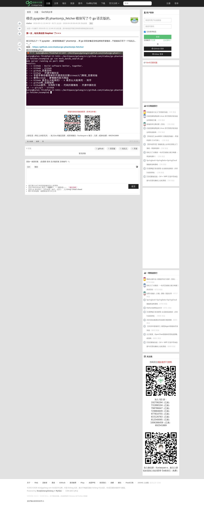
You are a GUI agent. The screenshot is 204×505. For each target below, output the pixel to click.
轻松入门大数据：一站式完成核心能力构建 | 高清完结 (162, 287)
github (99, 149)
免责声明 (92, 483)
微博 (37, 141)
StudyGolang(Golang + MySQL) (49, 491)
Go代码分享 (47, 12)
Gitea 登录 (157, 54)
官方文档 (114, 3)
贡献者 (44, 483)
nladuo (29, 23)
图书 (80, 3)
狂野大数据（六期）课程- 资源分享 (159, 293)
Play (82, 483)
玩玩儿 (123, 149)
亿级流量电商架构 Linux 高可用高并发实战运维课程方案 (162, 118)
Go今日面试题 (151, 63)
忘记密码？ (167, 40)
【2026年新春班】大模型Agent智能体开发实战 (162, 328)
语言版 (111, 149)
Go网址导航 (92, 3)
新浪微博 (73, 483)
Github (62, 483)
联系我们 (103, 483)
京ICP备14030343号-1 (35, 501)
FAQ (36, 483)
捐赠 (112, 483)
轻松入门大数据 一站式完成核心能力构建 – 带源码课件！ (162, 154)
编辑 (28, 167)
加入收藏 (30, 141)
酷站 (119, 483)
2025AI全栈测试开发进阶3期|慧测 (159, 320)
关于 (28, 483)
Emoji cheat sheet (74, 189)
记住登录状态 (150, 32)
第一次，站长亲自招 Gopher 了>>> (43, 33)
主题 (48, 3)
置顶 (91, 23)
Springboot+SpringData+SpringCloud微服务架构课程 (162, 162)
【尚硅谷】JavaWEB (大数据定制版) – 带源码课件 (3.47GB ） (162, 138)
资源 (72, 3)
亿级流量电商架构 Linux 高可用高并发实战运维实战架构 (162, 130)
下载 (103, 3)
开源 (134, 149)
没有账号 (63, 162)
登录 (176, 3)
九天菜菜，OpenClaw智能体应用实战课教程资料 (162, 336)
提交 (133, 186)
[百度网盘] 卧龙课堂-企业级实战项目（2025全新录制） (162, 170)
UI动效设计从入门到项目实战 (157, 112)
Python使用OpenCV (154, 308)
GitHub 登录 (158, 49)
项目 (64, 3)
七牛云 (75, 491)
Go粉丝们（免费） (170, 470)
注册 (168, 3)
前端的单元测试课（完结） (156, 124)
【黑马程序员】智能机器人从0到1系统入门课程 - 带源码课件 (162, 146)
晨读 (53, 483)
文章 (56, 3)
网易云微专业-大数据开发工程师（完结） (161, 279)
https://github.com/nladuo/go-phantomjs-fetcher (58, 47)
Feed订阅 (129, 483)
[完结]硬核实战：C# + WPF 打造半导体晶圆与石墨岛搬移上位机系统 (162, 179)
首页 (29, 12)
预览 (36, 167)
